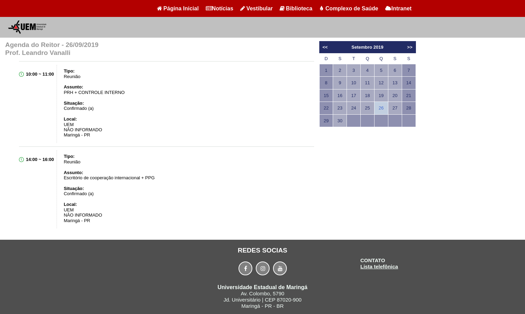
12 (381, 82)
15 (326, 95)
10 (353, 82)
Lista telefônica (379, 266)
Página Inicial (177, 8)
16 (340, 95)
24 (353, 108)
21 (408, 95)
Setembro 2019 (367, 47)
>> (409, 47)
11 (367, 82)
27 (394, 108)
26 (381, 108)
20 (394, 95)
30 (340, 120)
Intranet (398, 8)
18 (367, 95)
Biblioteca (296, 8)
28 (408, 108)
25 (367, 108)
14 (408, 82)
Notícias (219, 8)
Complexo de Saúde (348, 8)
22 (326, 108)
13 (394, 82)
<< (325, 47)
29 (326, 120)
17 (353, 95)
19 (381, 95)
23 (340, 108)
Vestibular (256, 8)
